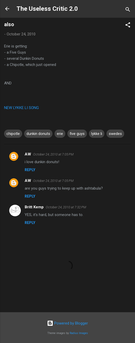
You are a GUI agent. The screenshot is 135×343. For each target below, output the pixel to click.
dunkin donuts (38, 133)
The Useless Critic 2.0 (47, 8)
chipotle (13, 133)
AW (28, 154)
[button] (128, 26)
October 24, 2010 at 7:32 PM (66, 207)
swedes (115, 133)
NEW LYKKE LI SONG (21, 107)
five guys (77, 133)
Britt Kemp (34, 207)
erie (60, 133)
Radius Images (79, 333)
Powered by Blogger (67, 323)
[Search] (128, 10)
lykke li (96, 133)
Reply (30, 170)
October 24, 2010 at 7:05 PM (53, 154)
